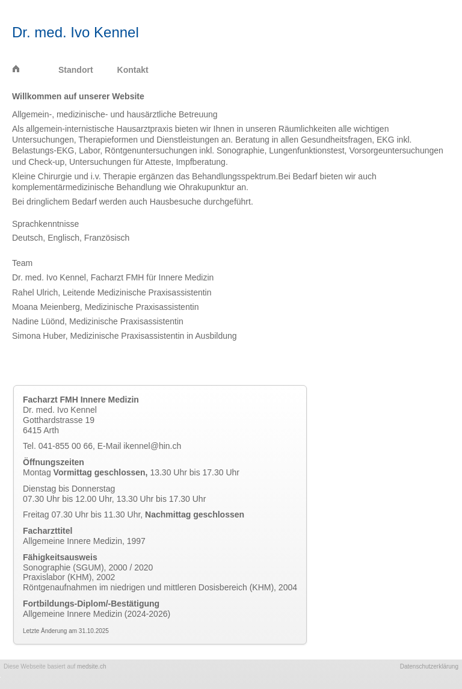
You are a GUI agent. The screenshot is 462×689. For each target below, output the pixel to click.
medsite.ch (91, 666)
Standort (75, 70)
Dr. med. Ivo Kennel (75, 32)
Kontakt (133, 70)
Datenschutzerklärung (429, 666)
